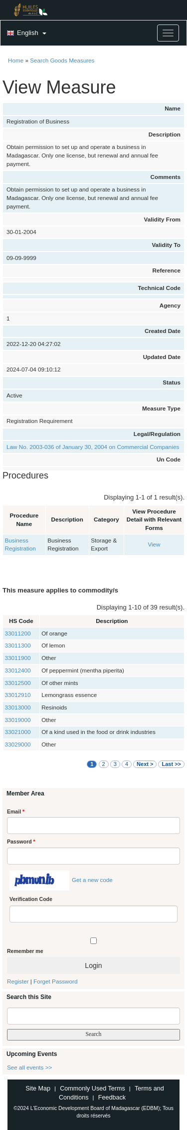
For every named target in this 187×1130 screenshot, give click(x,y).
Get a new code (92, 879)
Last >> (171, 764)
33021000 (18, 731)
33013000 (18, 707)
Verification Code (30, 899)
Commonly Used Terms (92, 1088)
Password (21, 841)
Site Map (37, 1088)
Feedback (112, 1097)
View (154, 544)
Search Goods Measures (62, 60)
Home (15, 60)
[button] (25, 34)
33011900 (18, 657)
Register (18, 981)
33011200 (18, 633)
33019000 (18, 719)
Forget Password (55, 981)
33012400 (18, 670)
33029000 (18, 744)
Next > (145, 764)
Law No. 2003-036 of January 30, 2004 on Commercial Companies (92, 447)
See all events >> (29, 1067)
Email (15, 811)
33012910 (18, 695)
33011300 (18, 645)
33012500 (18, 683)
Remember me (25, 951)
